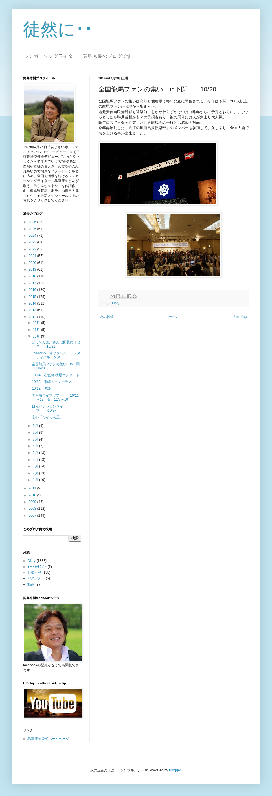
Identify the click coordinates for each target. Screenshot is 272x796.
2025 (33, 229)
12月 (37, 323)
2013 (33, 310)
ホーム (173, 317)
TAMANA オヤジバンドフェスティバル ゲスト (56, 355)
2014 (33, 303)
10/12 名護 (41, 388)
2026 (33, 222)
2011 (33, 488)
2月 (36, 473)
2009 (33, 502)
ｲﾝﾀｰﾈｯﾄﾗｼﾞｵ (37, 567)
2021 (33, 256)
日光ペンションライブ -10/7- (47, 408)
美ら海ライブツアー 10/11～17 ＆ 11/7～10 (55, 397)
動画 (30, 584)
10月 (37, 336)
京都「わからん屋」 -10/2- (54, 417)
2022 (33, 249)
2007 (33, 515)
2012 (33, 317)
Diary (115, 303)
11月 (37, 330)
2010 (33, 495)
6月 (36, 446)
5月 (36, 453)
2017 (33, 283)
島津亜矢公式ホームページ (48, 739)
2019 (33, 269)
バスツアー (36, 578)
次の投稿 (107, 317)
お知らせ (34, 573)
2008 (33, 509)
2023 (33, 242)
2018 (33, 276)
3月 (36, 466)
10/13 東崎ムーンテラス (52, 382)
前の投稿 (240, 317)
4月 (36, 460)
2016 (33, 290)
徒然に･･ (58, 29)
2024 (33, 236)
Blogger (175, 770)
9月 (36, 426)
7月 (36, 439)
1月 (36, 480)
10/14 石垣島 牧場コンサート (56, 375)
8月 (36, 432)
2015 (33, 297)
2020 (33, 263)
